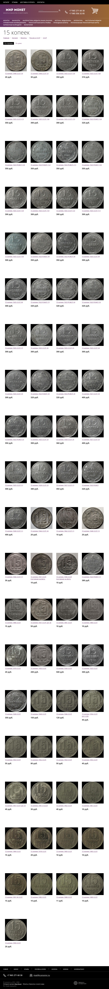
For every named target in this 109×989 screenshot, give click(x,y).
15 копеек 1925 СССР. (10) (14, 257)
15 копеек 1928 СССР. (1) (14, 531)
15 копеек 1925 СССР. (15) (65, 119)
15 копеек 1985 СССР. (90, 851)
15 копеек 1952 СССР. (38, 760)
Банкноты (16, 20)
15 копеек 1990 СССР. (13, 943)
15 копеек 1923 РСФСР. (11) (66, 165)
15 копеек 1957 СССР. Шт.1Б (41, 623)
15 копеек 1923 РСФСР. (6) (65, 302)
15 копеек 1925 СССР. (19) (65, 74)
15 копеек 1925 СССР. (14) (14, 211)
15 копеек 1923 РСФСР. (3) (65, 394)
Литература (78, 20)
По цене (18, 43)
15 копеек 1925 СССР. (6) (40, 348)
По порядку (8, 43)
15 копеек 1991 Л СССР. (39, 806)
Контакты (40, 2)
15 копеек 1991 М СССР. (14, 897)
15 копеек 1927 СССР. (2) (91, 440)
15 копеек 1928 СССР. (13, 714)
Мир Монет (15, 10)
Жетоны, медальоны (63, 20)
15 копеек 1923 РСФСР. (90, 485)
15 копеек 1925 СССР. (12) (65, 211)
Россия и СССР (34, 38)
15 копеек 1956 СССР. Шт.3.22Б (90, 715)
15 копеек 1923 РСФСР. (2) (14, 440)
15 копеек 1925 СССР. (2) (40, 440)
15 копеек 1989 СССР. (90, 897)
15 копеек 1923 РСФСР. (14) (92, 119)
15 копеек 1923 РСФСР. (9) (40, 257)
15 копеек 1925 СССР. (90, 668)
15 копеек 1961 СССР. (90, 806)
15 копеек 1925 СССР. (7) (14, 348)
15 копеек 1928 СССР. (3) (65, 440)
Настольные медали (93, 20)
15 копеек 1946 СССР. (64, 714)
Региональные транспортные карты (85, 23)
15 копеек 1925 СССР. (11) (91, 211)
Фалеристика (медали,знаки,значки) (37, 20)
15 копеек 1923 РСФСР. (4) (40, 394)
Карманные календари (12, 25)
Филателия (28, 25)
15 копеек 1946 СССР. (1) (14, 577)
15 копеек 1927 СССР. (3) (91, 394)
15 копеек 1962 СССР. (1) (65, 531)
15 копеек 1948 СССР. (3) (14, 74)
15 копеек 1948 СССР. (38, 714)
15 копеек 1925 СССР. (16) (40, 119)
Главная (6, 38)
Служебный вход (79, 969)
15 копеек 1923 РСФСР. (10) (92, 165)
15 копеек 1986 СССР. (13, 623)
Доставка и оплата (27, 2)
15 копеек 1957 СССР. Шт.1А (15, 806)
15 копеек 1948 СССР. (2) (40, 74)
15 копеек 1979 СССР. (13, 668)
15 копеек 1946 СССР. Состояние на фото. (64, 578)
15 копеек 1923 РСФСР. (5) (91, 302)
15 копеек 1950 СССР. (38, 668)
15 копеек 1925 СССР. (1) (14, 485)
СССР (45, 38)
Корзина (65, 969)
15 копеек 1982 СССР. (38, 897)
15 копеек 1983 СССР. (64, 851)
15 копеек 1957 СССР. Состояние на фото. (38, 578)
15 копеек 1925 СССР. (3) (14, 394)
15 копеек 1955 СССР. (90, 760)
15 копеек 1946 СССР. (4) (40, 531)
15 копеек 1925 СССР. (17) (14, 119)
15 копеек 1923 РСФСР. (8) (65, 257)
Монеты (6, 20)
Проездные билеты (60, 23)
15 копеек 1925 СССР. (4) (91, 348)
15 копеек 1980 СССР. (90, 623)
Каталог (6, 2)
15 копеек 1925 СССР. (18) (91, 74)
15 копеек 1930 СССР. (64, 668)
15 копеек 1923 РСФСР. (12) (40, 165)
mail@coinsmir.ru (42, 975)
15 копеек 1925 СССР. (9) (91, 257)
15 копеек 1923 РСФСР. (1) (91, 577)
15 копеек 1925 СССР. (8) (14, 302)
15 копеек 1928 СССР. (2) (40, 485)
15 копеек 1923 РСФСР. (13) (15, 165)
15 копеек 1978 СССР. (38, 851)
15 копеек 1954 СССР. (64, 760)
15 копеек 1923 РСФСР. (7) (40, 302)
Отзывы (15, 2)
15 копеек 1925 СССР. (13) (40, 211)
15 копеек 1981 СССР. (64, 623)
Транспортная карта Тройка (40, 23)
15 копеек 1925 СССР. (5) (65, 348)
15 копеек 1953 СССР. (13, 760)
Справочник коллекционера (14, 23)
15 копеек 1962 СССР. (64, 806)
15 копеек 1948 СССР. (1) (91, 531)
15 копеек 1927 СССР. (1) (65, 485)
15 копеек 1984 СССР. (13, 851)
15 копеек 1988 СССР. (64, 897)
